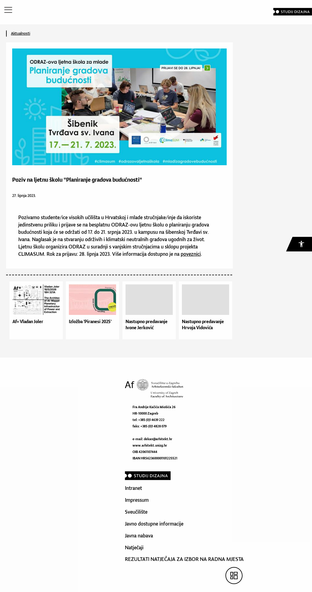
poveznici (191, 254)
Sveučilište (136, 511)
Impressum (137, 500)
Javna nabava (139, 535)
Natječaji (134, 547)
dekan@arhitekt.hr (158, 439)
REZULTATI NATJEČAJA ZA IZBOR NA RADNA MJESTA (184, 559)
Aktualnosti (20, 33)
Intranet (133, 488)
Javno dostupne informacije (154, 523)
